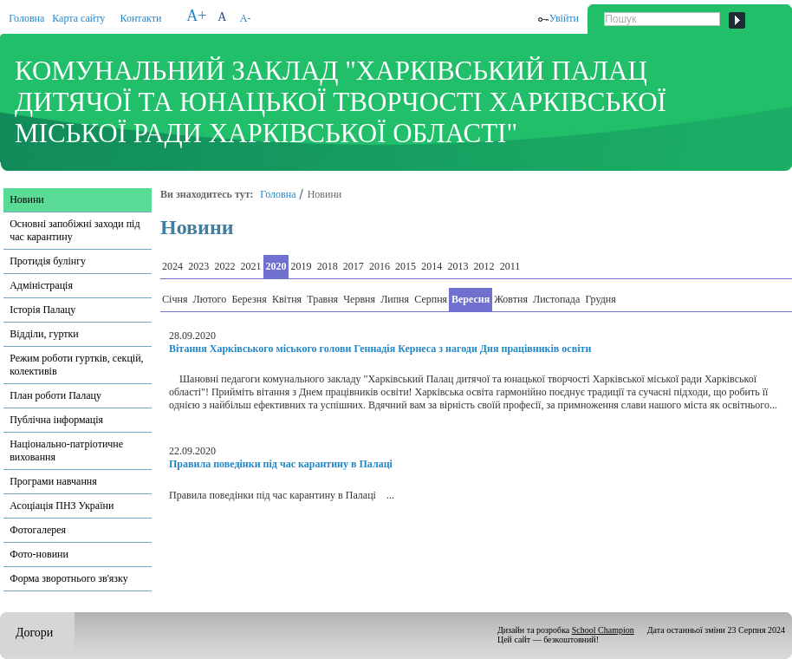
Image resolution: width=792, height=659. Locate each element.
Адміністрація (41, 285)
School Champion (603, 630)
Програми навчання (53, 481)
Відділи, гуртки (44, 334)
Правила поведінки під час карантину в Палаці (281, 464)
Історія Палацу (42, 309)
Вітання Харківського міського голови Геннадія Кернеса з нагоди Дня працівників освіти (380, 349)
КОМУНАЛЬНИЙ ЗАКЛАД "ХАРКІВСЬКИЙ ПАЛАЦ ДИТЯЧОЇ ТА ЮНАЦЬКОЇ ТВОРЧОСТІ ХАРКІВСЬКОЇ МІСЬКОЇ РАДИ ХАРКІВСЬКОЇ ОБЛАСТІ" (340, 101)
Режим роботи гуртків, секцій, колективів (76, 364)
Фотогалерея (38, 530)
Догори (34, 632)
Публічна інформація (56, 420)
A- (245, 18)
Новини (27, 199)
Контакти (141, 18)
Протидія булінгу (48, 261)
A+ (196, 15)
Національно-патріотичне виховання (66, 450)
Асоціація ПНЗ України (62, 505)
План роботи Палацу (55, 395)
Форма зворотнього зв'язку (69, 578)
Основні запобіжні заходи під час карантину (75, 230)
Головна (26, 18)
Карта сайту (78, 18)
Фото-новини (39, 554)
